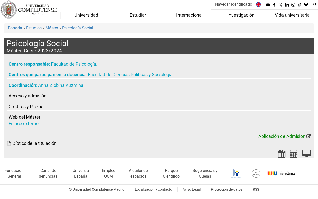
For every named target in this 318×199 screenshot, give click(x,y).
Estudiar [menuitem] (138, 15)
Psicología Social (77, 28)
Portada (15, 28)
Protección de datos (226, 189)
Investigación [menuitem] (240, 15)
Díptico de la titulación (34, 143)
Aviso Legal (192, 189)
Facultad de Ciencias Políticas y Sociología (130, 74)
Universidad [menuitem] (86, 15)
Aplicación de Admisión (281, 136)
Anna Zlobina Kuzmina (60, 85)
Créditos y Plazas (26, 106)
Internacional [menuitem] (189, 15)
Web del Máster (24, 117)
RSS (256, 189)
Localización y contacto (153, 189)
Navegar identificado (233, 4)
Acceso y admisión (27, 95)
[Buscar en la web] (315, 4)
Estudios (34, 28)
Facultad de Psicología (73, 64)
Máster (52, 28)
